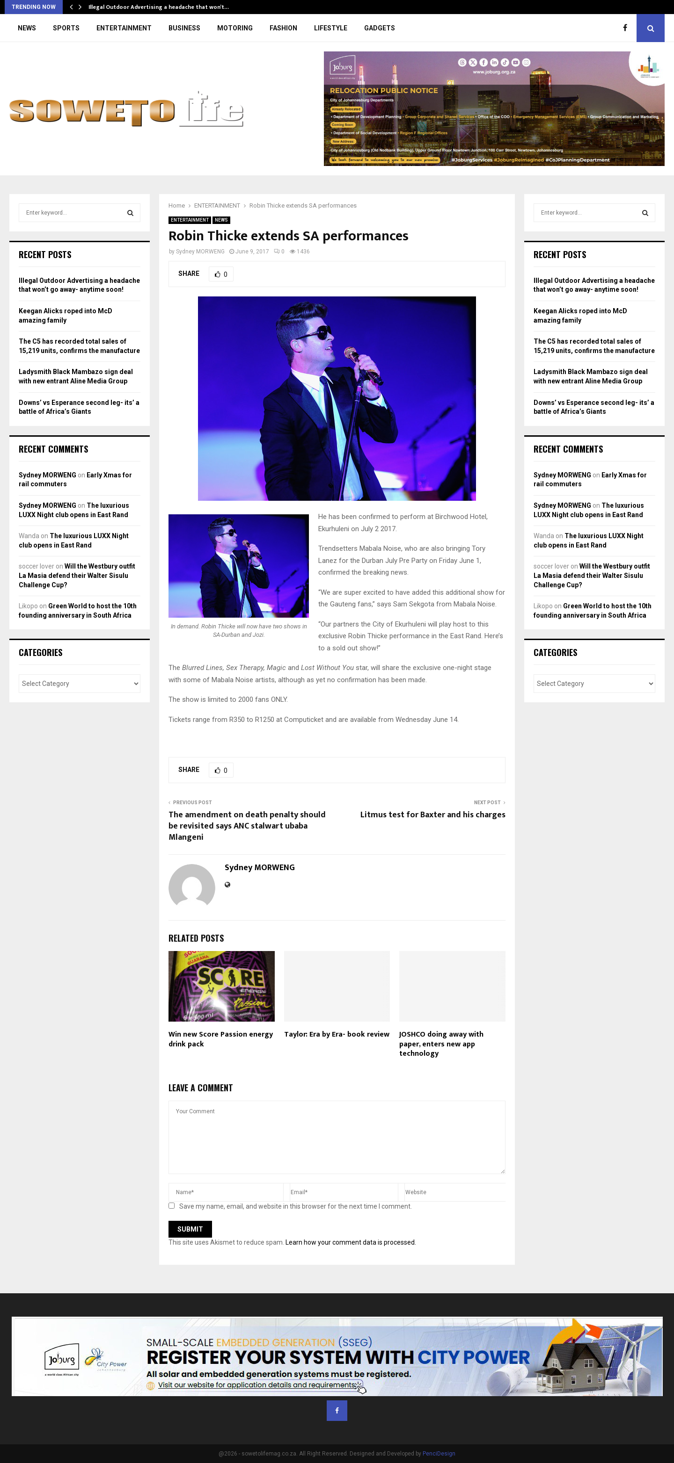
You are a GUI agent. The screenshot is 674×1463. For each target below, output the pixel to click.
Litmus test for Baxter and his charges (433, 815)
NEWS (27, 28)
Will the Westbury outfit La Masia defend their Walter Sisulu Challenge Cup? (77, 575)
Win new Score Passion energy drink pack (220, 1039)
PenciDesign (439, 1453)
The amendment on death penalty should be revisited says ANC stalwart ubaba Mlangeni (247, 826)
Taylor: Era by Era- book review (336, 1034)
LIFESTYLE (330, 28)
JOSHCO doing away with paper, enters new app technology (441, 1044)
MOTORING (235, 28)
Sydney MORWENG (200, 251)
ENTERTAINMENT (124, 28)
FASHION (283, 28)
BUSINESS (184, 28)
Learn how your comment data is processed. (351, 1242)
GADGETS (379, 28)
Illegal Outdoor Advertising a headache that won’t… (158, 7)
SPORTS (66, 28)
